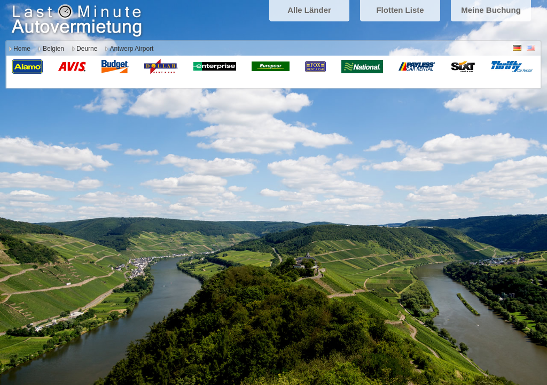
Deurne (86, 48)
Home (21, 48)
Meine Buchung (491, 9)
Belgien (53, 48)
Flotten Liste (400, 9)
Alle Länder (309, 9)
